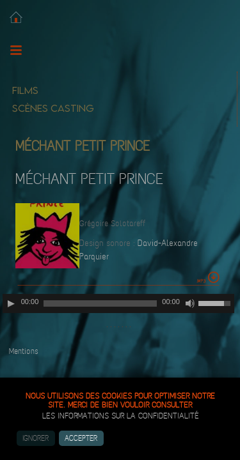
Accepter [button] (81, 438)
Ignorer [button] (35, 438)
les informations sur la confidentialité (120, 416)
